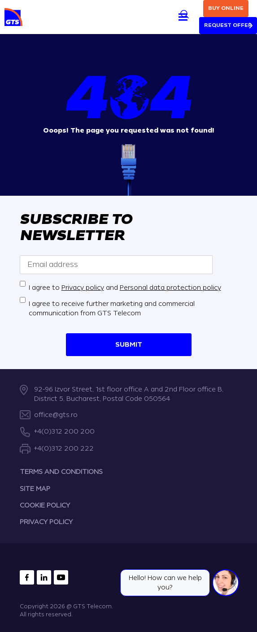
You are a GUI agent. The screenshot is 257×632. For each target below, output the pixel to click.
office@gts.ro (56, 415)
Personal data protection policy (170, 287)
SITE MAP (35, 489)
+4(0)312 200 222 (64, 448)
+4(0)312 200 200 (64, 431)
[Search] (184, 14)
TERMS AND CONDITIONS (61, 472)
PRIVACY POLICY (46, 522)
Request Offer (228, 25)
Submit (128, 344)
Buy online (226, 8)
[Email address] (116, 264)
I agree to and (125, 287)
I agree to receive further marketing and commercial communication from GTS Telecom (112, 308)
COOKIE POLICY (45, 505)
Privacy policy (82, 287)
